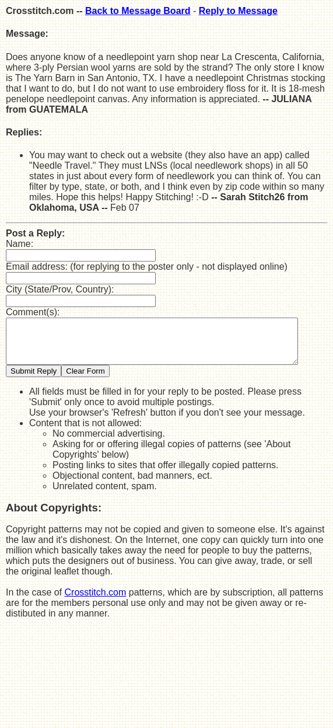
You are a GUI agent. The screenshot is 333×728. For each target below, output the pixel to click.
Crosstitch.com (96, 601)
